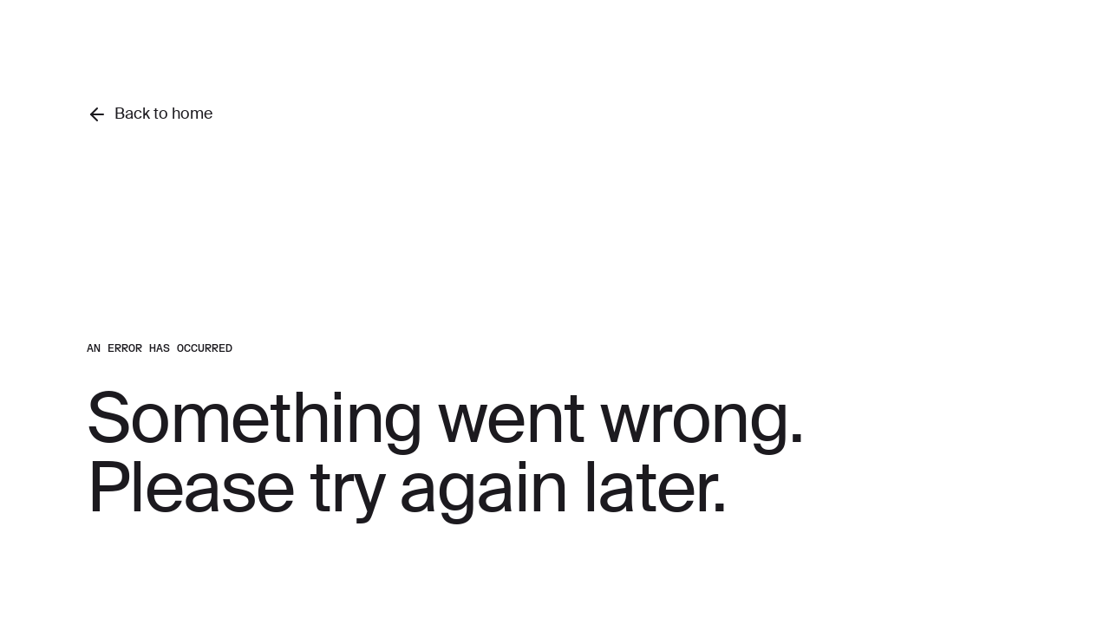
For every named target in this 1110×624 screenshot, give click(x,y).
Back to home (149, 114)
